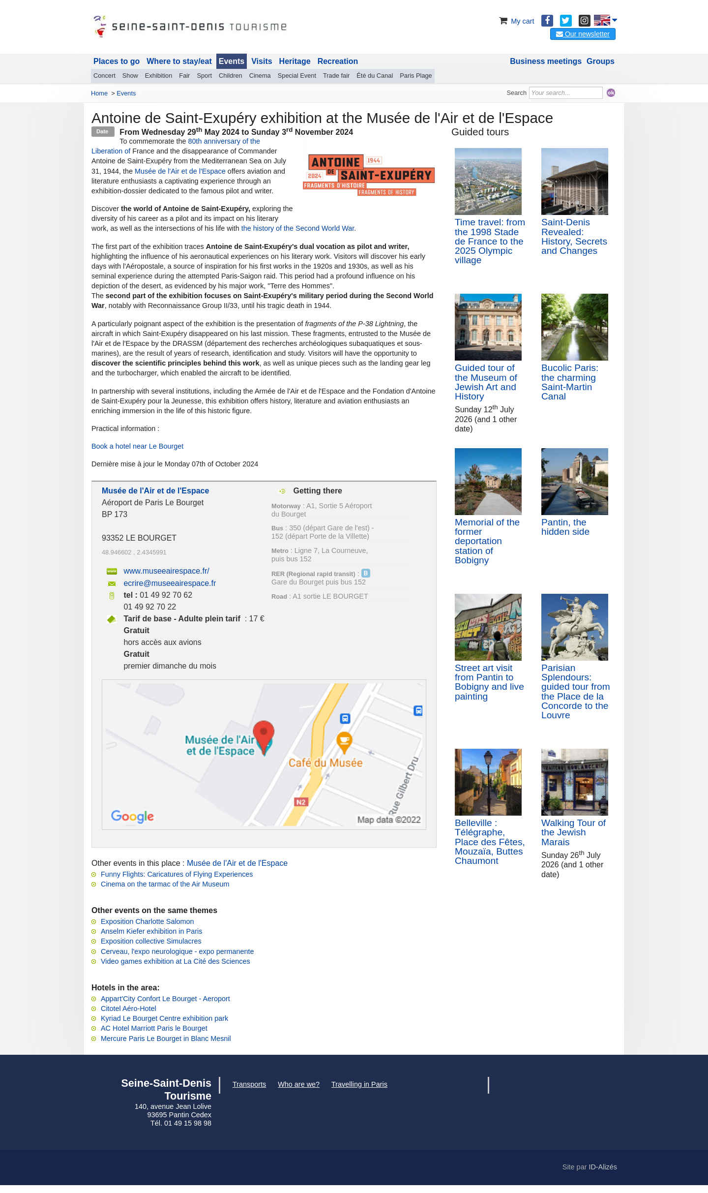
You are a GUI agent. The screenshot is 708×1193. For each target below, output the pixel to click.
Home (99, 93)
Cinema (260, 75)
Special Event (297, 75)
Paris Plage (416, 75)
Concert (104, 75)
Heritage (295, 61)
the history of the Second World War (297, 228)
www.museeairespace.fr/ (166, 571)
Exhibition (159, 75)
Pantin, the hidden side (565, 527)
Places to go (116, 61)
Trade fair (336, 75)
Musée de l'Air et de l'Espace (179, 171)
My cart (515, 21)
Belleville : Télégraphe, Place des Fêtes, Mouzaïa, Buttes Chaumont (490, 842)
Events (231, 61)
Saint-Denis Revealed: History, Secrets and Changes (574, 236)
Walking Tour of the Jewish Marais (573, 832)
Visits (261, 61)
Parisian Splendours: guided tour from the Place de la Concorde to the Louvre (575, 691)
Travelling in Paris (359, 1084)
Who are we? (299, 1084)
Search (517, 92)
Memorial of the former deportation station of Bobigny (487, 541)
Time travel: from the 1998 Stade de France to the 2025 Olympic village (490, 241)
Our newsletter (583, 34)
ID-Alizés (603, 1167)
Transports (249, 1084)
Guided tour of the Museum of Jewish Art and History (486, 382)
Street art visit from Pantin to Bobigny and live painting (489, 682)
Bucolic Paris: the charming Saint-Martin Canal (569, 382)
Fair (184, 75)
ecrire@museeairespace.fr (169, 583)
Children (230, 75)
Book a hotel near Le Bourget (137, 446)
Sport (204, 75)
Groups (601, 61)
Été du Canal (374, 75)
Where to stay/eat (179, 61)
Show (130, 75)
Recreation (338, 61)
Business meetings (546, 61)
